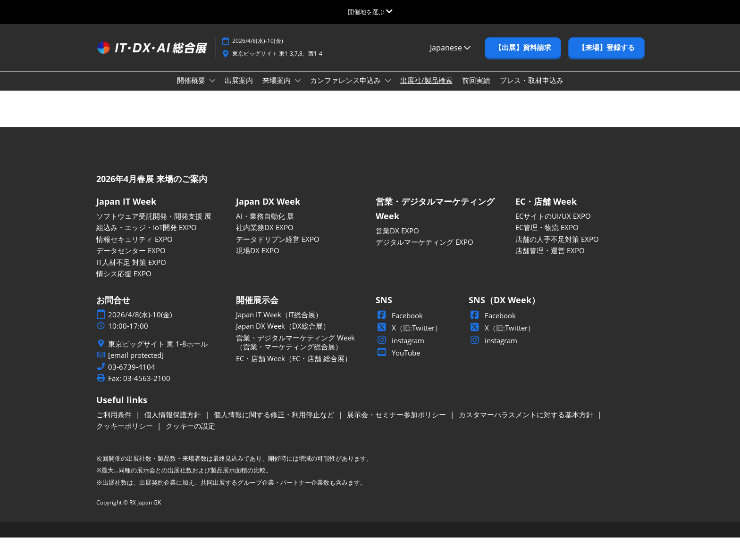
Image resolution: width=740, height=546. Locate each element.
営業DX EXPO (397, 239)
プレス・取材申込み (531, 89)
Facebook (399, 324)
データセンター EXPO (131, 259)
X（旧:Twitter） (409, 336)
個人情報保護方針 (173, 423)
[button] (523, 56)
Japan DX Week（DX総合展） (283, 334)
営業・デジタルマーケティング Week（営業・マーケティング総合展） (295, 350)
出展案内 (239, 89)
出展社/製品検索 (426, 89)
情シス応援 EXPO (123, 282)
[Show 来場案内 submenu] (298, 89)
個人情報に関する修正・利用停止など (275, 423)
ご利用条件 (115, 423)
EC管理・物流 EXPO (547, 235)
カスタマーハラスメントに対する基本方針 (527, 423)
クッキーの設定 (190, 434)
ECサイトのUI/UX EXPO (553, 224)
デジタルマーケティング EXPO (424, 250)
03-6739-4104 (131, 375)
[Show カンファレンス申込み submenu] (388, 89)
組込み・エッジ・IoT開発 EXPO (146, 235)
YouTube (398, 361)
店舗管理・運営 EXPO (550, 259)
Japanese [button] (450, 56)
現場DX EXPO (257, 259)
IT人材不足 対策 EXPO (131, 270)
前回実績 (476, 89)
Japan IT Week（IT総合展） (279, 323)
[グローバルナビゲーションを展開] (370, 12)
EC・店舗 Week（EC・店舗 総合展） (294, 367)
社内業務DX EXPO (265, 235)
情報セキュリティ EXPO (134, 247)
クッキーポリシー (125, 434)
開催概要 (192, 89)
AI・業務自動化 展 (265, 224)
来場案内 (277, 89)
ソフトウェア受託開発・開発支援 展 (153, 224)
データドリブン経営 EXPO (278, 247)
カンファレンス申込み (346, 89)
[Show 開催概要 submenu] (212, 89)
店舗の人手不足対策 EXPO (557, 247)
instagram (400, 349)
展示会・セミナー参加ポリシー (397, 423)
